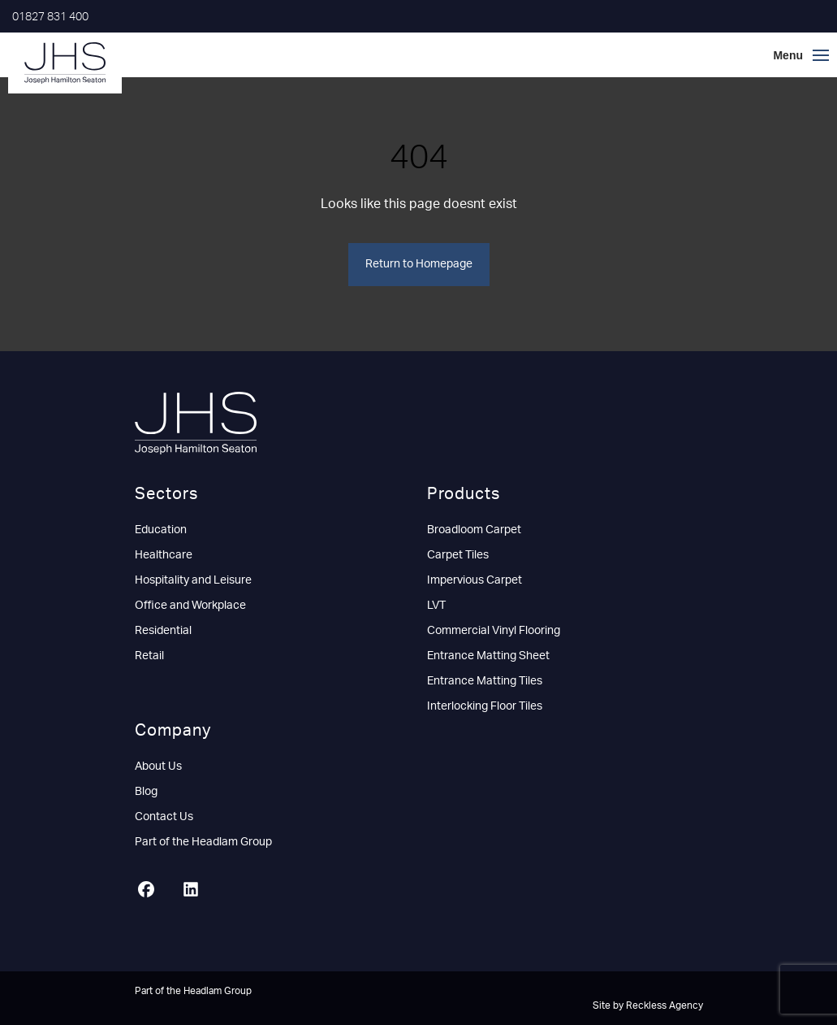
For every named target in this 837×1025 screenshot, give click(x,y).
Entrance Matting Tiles (484, 681)
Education (161, 530)
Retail (149, 656)
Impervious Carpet (474, 580)
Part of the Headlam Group (203, 842)
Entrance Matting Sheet (488, 656)
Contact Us (164, 817)
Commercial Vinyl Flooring (493, 630)
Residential (163, 630)
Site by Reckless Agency (648, 1005)
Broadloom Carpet (474, 530)
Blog (146, 791)
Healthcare (163, 555)
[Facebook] (152, 891)
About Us (158, 766)
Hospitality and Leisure (193, 580)
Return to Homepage (418, 264)
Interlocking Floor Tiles (484, 706)
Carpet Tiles (458, 555)
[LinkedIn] (197, 891)
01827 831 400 (50, 17)
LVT (436, 605)
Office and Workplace (190, 605)
